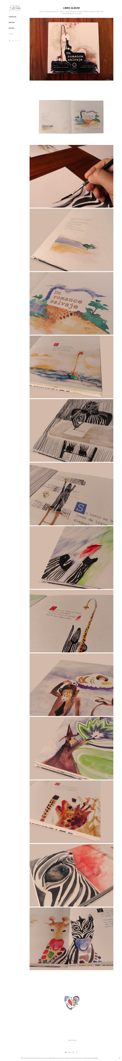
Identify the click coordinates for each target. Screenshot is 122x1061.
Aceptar (95, 1058)
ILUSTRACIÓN (12, 17)
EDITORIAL (12, 28)
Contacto (11, 33)
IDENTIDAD (12, 22)
